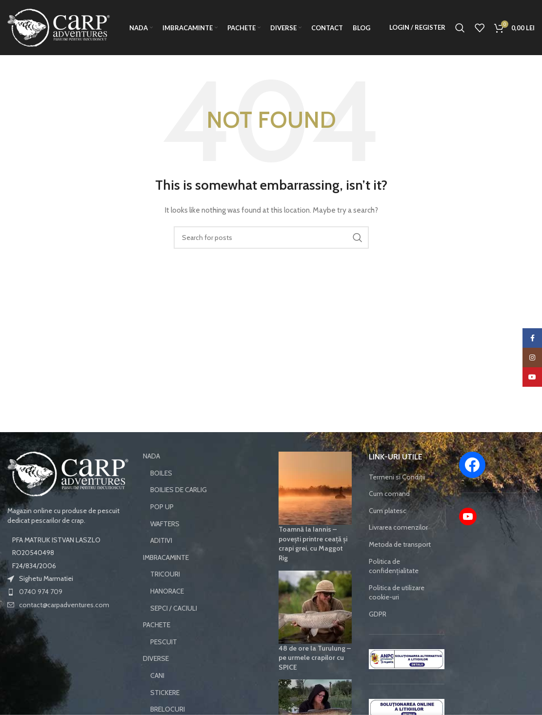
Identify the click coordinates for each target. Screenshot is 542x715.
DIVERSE (156, 676)
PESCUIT (163, 659)
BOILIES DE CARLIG (178, 507)
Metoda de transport (400, 562)
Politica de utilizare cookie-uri (396, 610)
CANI (157, 693)
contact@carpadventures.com (64, 622)
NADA (151, 474)
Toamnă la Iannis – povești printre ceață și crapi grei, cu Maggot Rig (313, 561)
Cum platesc (387, 528)
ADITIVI (161, 558)
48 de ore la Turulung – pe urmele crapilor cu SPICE (315, 675)
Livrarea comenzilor (398, 545)
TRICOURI (165, 592)
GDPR (377, 632)
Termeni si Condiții (397, 494)
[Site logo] (58, 35)
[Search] (460, 36)
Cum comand (389, 511)
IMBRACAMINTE (166, 575)
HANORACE (167, 609)
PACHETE (156, 642)
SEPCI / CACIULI (173, 625)
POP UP (162, 524)
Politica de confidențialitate (394, 584)
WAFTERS (165, 541)
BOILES (161, 491)
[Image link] (67, 491)
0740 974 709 (40, 609)
